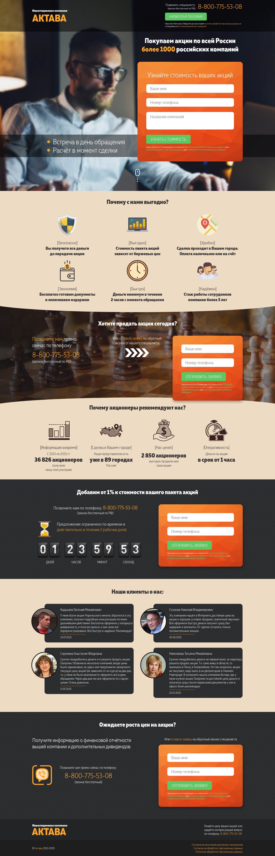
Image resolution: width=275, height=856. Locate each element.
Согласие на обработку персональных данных (164, 149)
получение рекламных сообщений (193, 26)
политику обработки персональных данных (222, 23)
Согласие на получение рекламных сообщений (206, 149)
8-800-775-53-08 (220, 6)
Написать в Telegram (185, 16)
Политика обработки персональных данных (219, 851)
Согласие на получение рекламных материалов (217, 844)
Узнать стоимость (168, 139)
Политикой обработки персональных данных (206, 147)
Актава (49, 18)
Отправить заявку (204, 376)
